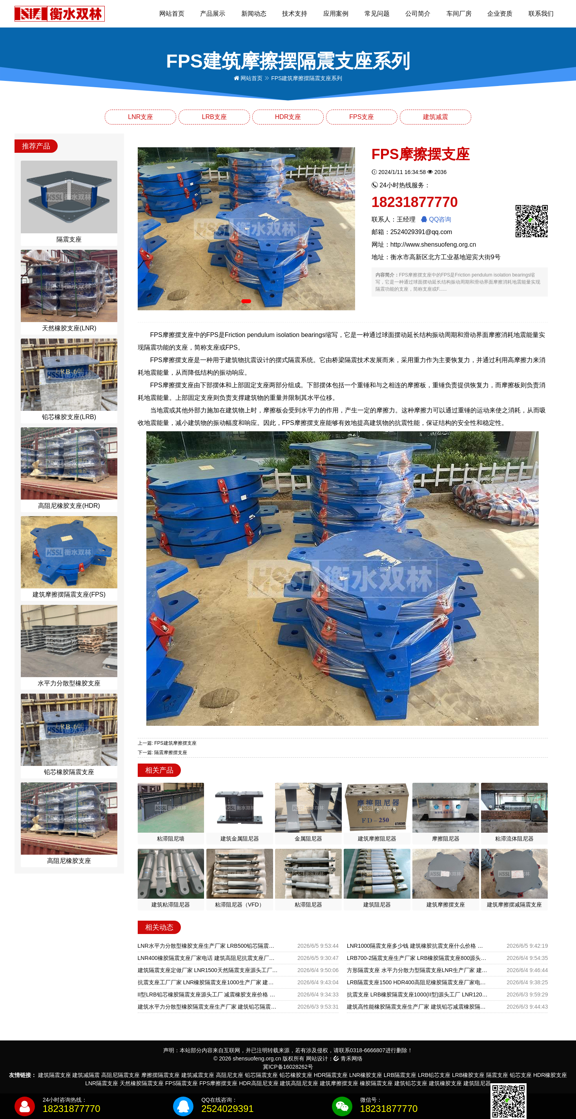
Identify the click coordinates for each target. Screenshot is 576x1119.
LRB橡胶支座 (468, 1075)
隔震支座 (497, 1075)
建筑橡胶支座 (445, 1083)
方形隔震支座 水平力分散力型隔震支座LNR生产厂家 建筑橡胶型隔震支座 (417, 970)
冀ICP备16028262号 (288, 1067)
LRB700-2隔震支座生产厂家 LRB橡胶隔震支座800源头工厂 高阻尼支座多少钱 (417, 958)
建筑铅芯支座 (410, 1083)
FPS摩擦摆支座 (218, 1083)
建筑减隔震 (86, 1075)
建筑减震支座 (197, 1075)
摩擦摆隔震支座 (160, 1075)
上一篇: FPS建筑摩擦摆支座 (167, 743)
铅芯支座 (521, 1075)
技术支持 (294, 13)
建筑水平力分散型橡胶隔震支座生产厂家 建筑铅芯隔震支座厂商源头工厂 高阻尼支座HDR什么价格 (208, 1007)
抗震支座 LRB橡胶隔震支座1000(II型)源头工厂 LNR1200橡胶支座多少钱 (417, 994)
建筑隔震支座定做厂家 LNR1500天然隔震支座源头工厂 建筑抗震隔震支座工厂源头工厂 (208, 970)
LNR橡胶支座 (365, 1075)
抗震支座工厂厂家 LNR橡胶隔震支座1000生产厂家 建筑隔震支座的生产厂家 (208, 982)
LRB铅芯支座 (434, 1075)
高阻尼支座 (229, 1075)
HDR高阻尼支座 (258, 1083)
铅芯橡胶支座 (295, 1075)
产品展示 (212, 13)
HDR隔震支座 (331, 1075)
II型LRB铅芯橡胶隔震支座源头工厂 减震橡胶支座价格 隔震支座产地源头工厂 (208, 994)
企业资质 (499, 13)
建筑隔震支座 (54, 1075)
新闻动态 (253, 13)
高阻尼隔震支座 (120, 1075)
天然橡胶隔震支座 (142, 1083)
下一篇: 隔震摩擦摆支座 (163, 752)
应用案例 (335, 13)
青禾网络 (348, 1058)
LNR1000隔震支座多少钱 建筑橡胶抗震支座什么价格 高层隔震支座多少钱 (417, 946)
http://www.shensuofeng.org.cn (433, 244)
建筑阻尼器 (477, 1083)
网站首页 (171, 13)
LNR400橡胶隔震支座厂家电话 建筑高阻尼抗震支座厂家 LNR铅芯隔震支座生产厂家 (208, 958)
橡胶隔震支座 (376, 1083)
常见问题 (377, 13)
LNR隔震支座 (101, 1083)
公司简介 (417, 13)
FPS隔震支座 (181, 1083)
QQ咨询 (436, 219)
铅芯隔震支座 (261, 1075)
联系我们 (541, 13)
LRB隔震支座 (400, 1075)
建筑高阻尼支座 (299, 1083)
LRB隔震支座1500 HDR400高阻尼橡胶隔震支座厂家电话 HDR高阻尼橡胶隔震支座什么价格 (417, 982)
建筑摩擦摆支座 (339, 1083)
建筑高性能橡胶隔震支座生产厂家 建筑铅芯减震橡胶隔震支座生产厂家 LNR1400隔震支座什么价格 (417, 1007)
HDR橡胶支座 (550, 1075)
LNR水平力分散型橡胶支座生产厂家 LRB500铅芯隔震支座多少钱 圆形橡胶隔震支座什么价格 (208, 946)
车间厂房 (459, 13)
